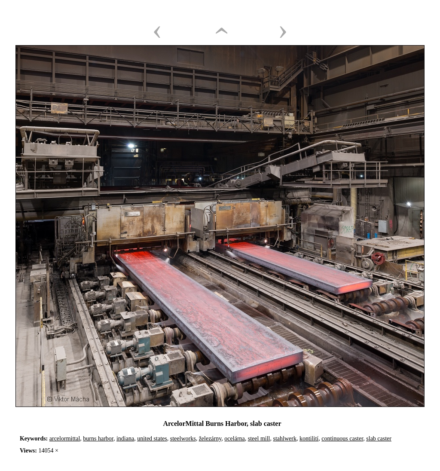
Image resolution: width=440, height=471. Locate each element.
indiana (125, 438)
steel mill (259, 438)
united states (152, 438)
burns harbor (98, 438)
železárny (210, 438)
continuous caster (342, 438)
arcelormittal (64, 438)
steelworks (183, 438)
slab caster (378, 438)
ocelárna (234, 438)
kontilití (308, 438)
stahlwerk (284, 438)
